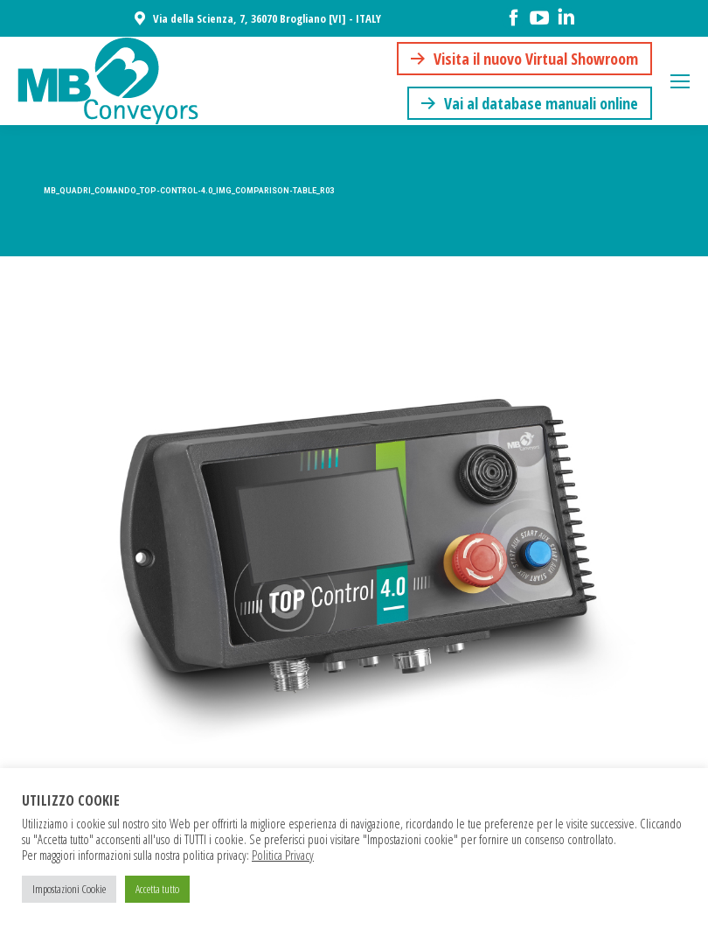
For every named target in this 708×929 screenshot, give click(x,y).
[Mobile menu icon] (680, 81)
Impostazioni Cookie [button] (69, 889)
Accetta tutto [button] (157, 889)
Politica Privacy (283, 854)
